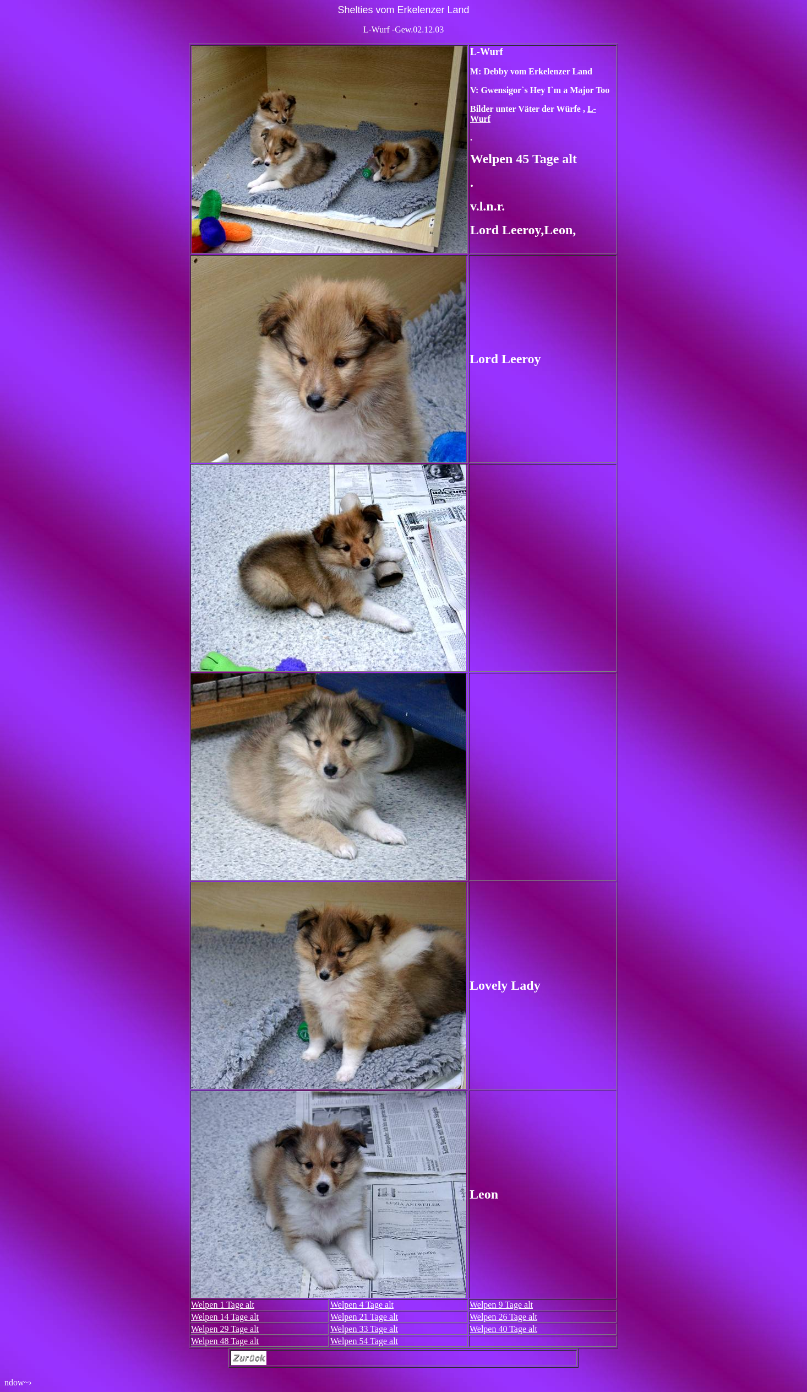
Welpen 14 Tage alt (225, 1316)
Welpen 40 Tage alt (503, 1329)
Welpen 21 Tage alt (364, 1316)
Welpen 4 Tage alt (362, 1304)
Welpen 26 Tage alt (503, 1316)
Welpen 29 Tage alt (225, 1329)
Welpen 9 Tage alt (501, 1304)
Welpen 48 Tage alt (225, 1341)
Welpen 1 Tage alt (222, 1304)
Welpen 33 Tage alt (364, 1329)
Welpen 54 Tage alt (364, 1341)
